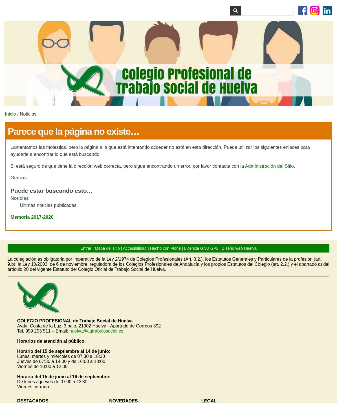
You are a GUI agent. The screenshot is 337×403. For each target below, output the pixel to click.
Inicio (10, 114)
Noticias (19, 198)
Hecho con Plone (165, 248)
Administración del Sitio (269, 166)
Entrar (85, 248)
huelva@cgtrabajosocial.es (96, 331)
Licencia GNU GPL (201, 248)
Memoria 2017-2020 (32, 217)
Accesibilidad (135, 248)
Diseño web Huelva (239, 248)
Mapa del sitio (107, 248)
